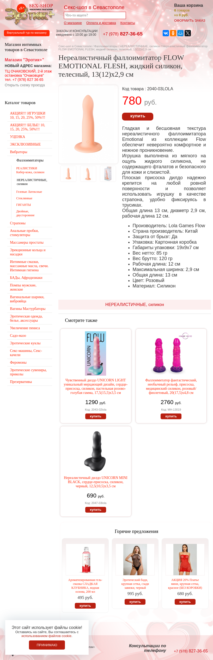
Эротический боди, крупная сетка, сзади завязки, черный (135, 584)
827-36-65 (123, 34)
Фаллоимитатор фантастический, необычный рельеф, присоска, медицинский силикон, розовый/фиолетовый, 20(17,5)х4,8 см (171, 386)
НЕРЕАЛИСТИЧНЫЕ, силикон (140, 46)
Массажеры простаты (27, 242)
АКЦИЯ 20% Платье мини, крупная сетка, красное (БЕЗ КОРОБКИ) (185, 584)
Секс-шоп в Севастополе (75, 46)
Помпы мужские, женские (23, 287)
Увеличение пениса (25, 328)
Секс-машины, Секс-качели (26, 353)
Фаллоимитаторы (105, 46)
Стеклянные (24, 198)
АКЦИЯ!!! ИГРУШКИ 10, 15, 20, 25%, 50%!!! (27, 115)
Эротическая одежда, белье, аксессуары (26, 318)
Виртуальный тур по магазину (26, 32)
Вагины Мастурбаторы (27, 309)
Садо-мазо (18, 336)
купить (137, 115)
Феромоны (18, 362)
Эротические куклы (25, 343)
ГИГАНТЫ (23, 205)
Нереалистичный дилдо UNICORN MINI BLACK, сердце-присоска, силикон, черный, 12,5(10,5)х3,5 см (95, 482)
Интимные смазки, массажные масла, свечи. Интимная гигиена (29, 266)
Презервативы (21, 382)
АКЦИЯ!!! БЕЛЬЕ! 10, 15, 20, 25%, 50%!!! (27, 127)
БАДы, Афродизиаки (26, 278)
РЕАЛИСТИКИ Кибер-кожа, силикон (30, 170)
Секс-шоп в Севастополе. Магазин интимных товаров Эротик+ (29, 13)
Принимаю (47, 645)
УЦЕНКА (17, 137)
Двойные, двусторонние (25, 213)
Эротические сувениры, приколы (28, 372)
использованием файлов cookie (46, 636)
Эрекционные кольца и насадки (27, 252)
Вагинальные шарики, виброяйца (27, 299)
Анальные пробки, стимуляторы (24, 233)
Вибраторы (18, 152)
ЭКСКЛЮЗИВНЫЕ (25, 144)
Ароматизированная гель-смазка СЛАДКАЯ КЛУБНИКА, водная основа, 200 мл (85, 585)
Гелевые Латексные (29, 192)
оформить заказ (189, 20)
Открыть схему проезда (25, 85)
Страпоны (18, 223)
